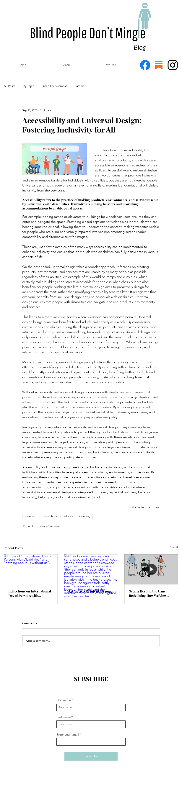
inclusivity (84, 516)
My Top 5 (28, 86)
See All (174, 547)
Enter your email (67, 734)
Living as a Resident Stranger (91, 591)
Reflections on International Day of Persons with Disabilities (29, 593)
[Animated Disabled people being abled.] (151, 569)
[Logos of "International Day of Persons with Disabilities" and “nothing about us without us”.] (31, 569)
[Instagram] (172, 65)
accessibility (50, 516)
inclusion (68, 516)
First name (63, 700)
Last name (63, 717)
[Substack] (159, 65)
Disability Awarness (54, 86)
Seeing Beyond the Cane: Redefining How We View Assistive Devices (148, 593)
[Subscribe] (91, 756)
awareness (31, 516)
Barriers (79, 86)
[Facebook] (145, 65)
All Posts (9, 86)
